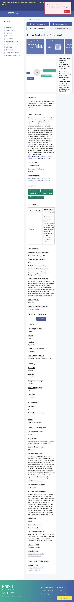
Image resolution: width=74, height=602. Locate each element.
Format (30, 420)
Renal (43, 190)
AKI (37, 190)
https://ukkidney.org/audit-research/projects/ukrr (36, 555)
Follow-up (31, 394)
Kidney (50, 190)
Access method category (36, 485)
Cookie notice (61, 588)
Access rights (32, 438)
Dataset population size (36, 169)
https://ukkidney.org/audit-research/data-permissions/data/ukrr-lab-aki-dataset (40, 158)
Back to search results (34, 20)
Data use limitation (34, 525)
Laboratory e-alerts (34, 193)
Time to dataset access (36, 447)
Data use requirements (36, 532)
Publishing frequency (35, 329)
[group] (36, 72)
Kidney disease (33, 197)
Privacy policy (45, 594)
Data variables (27, 72)
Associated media (34, 176)
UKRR (31, 190)
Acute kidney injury (47, 193)
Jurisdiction (32, 518)
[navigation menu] (4, 13)
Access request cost (35, 454)
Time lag (31, 374)
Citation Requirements (36, 355)
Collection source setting (36, 266)
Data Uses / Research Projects (47, 75)
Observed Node (35, 211)
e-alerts (41, 197)
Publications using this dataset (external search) (50, 70)
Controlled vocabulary (35, 413)
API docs (59, 591)
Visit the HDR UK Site (47, 588)
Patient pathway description (38, 279)
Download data (61, 28)
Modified (31, 342)
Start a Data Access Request (37, 28)
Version (30, 335)
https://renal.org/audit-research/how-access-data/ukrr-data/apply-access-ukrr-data (41, 442)
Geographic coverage (35, 381)
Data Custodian (30, 78)
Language (31, 406)
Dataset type (32, 162)
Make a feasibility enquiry (61, 24)
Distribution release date (36, 349)
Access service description (37, 491)
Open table (41, 319)
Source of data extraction (37, 259)
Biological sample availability (38, 306)
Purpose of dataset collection (38, 253)
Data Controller (33, 544)
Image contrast (33, 299)
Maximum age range (35, 387)
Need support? (64, 598)
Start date (31, 367)
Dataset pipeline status (36, 432)
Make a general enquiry (38, 24)
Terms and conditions (47, 591)
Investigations (33, 551)
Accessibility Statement (64, 594)
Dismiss (67, 12)
